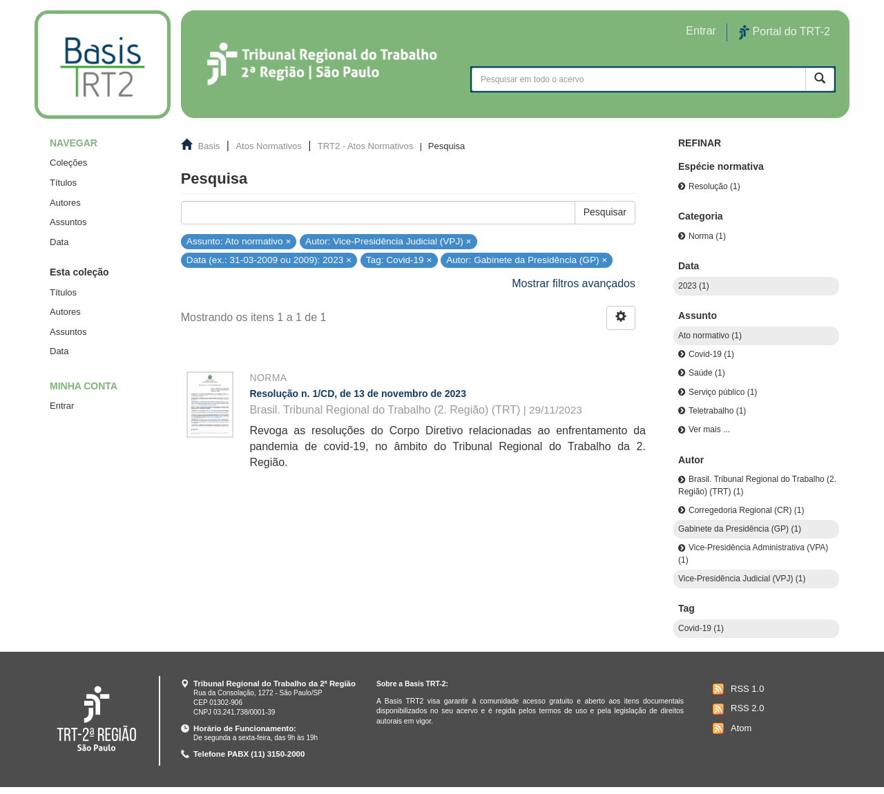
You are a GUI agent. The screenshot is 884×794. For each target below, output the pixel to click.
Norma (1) (707, 236)
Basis (209, 146)
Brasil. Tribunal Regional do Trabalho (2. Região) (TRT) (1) (757, 485)
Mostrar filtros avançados (573, 283)
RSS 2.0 (736, 709)
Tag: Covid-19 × (399, 260)
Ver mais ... (709, 429)
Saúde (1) (707, 373)
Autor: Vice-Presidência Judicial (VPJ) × (388, 240)
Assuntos (68, 222)
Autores (65, 202)
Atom (730, 728)
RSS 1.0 (736, 689)
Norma (268, 377)
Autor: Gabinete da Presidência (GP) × (526, 260)
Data (59, 242)
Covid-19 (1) (711, 354)
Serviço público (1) (723, 392)
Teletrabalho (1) (717, 411)
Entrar (62, 405)
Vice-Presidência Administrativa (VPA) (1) (753, 553)
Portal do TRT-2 (784, 32)
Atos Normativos (268, 146)
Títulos (63, 182)
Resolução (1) (714, 186)
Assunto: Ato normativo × (238, 240)
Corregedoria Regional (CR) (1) (746, 510)
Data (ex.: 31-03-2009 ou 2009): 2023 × (269, 260)
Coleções (68, 162)
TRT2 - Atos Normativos (365, 146)
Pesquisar (605, 211)
